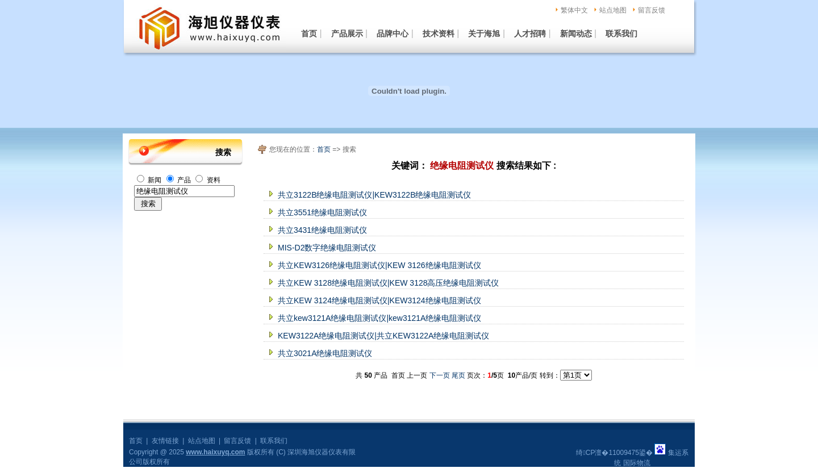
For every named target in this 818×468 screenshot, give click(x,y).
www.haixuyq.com (215, 452)
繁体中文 (574, 10)
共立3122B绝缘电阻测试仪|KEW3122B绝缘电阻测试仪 (374, 194)
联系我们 (621, 33)
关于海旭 (484, 33)
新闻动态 (576, 33)
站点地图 (613, 10)
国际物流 (636, 463)
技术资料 (438, 33)
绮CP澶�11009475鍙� (614, 453)
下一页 (439, 375)
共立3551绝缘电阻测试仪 (322, 212)
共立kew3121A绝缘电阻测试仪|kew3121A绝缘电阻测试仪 (379, 318)
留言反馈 (651, 10)
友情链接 (165, 441)
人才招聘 (530, 33)
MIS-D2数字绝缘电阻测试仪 (327, 247)
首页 (309, 33)
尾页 (458, 375)
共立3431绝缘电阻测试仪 (322, 230)
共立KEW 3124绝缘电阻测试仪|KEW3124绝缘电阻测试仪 (379, 300)
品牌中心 (392, 33)
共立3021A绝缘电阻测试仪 (325, 353)
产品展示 (347, 33)
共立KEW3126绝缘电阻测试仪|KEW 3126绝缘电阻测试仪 (379, 265)
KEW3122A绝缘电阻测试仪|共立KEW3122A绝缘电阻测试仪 (383, 335)
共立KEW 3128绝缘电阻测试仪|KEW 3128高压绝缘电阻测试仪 (388, 282)
